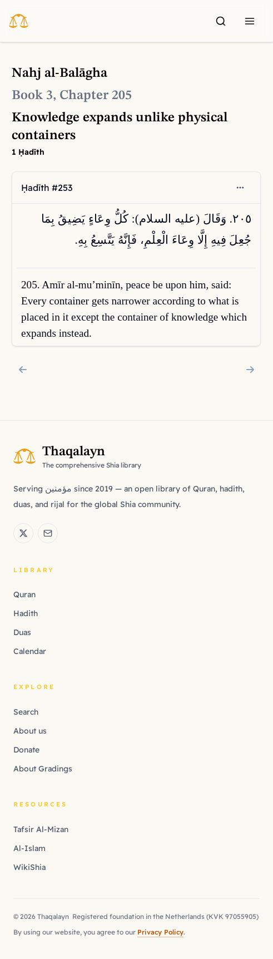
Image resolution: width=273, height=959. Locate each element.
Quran (24, 594)
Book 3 (32, 95)
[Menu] (249, 21)
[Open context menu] (241, 187)
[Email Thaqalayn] (48, 533)
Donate (26, 750)
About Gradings (42, 769)
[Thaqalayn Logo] (22, 20)
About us (30, 731)
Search (25, 712)
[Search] (220, 21)
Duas (22, 632)
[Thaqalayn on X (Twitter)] (23, 533)
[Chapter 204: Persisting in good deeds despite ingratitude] (23, 370)
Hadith (25, 613)
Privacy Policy (160, 932)
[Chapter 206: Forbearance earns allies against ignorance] (250, 370)
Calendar (29, 651)
